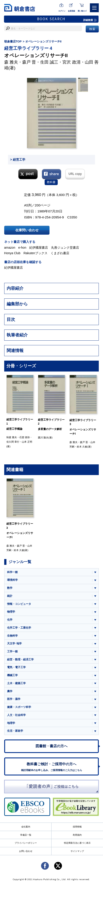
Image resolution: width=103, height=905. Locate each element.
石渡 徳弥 (24, 437)
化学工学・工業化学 (19, 627)
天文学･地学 (14, 643)
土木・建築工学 (16, 683)
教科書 (51, 182)
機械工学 (12, 675)
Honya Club (12, 253)
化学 (9, 619)
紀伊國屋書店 (38, 247)
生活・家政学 (15, 730)
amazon (9, 247)
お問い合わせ (25, 851)
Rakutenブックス (36, 253)
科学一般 (12, 572)
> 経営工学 (17, 159)
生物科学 (12, 635)
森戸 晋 (29, 62)
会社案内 (25, 826)
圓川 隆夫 (43, 437)
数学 (9, 587)
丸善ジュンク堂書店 (65, 247)
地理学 (11, 723)
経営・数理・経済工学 (20, 659)
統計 (9, 595)
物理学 (11, 611)
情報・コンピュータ (19, 603)
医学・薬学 (13, 699)
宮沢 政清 (71, 62)
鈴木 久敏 (82, 446)
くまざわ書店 (60, 253)
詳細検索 (90, 20)
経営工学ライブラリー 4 (28, 48)
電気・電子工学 (16, 667)
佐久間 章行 (12, 441)
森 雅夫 (11, 62)
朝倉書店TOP (13, 41)
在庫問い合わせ (27, 230)
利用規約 (77, 835)
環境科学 (12, 579)
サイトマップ (77, 851)
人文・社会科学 (16, 715)
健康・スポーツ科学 (19, 707)
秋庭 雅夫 (11, 437)
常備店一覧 (25, 835)
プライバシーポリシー (26, 843)
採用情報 (77, 826)
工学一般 (12, 651)
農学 (9, 691)
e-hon (22, 247)
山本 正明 (27, 441)
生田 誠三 (49, 62)
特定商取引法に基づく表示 (77, 843)
